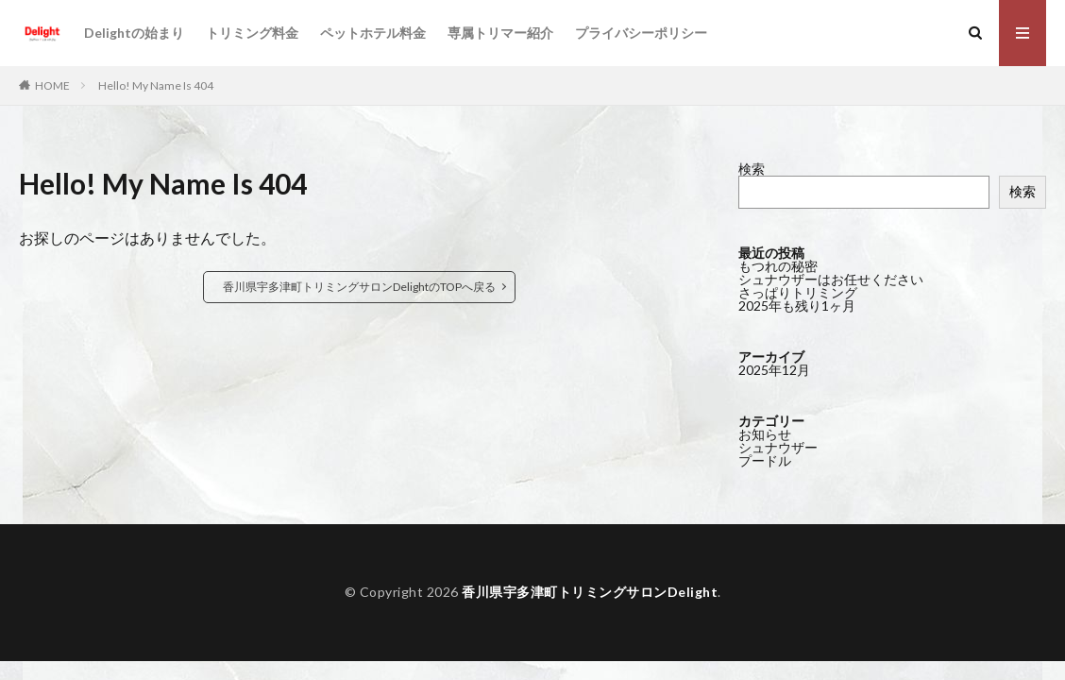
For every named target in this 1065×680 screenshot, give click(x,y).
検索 (751, 169)
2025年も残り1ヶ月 (796, 306)
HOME (52, 85)
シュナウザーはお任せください (830, 279)
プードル (764, 460)
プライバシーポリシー (641, 33)
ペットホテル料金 (373, 33)
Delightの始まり (134, 33)
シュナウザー (778, 447)
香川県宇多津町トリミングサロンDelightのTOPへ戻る (359, 287)
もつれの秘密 (778, 266)
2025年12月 (774, 370)
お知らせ (764, 434)
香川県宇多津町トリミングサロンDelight (590, 592)
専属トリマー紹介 (500, 33)
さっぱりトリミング (797, 292)
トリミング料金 (252, 33)
